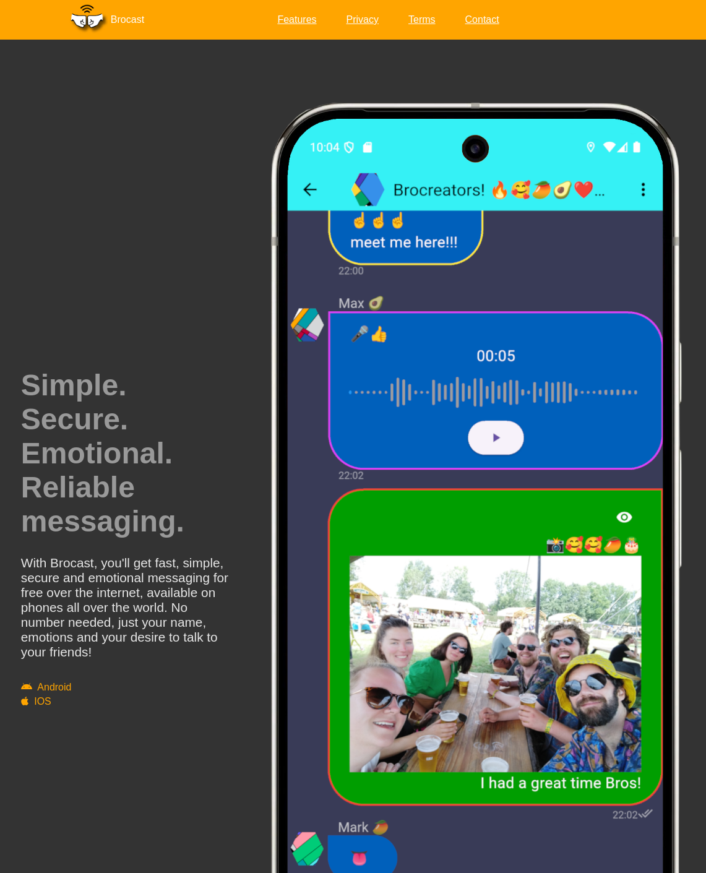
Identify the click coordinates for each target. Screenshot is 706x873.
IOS (36, 701)
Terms (422, 19)
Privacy (363, 19)
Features (296, 19)
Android (46, 687)
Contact (482, 19)
